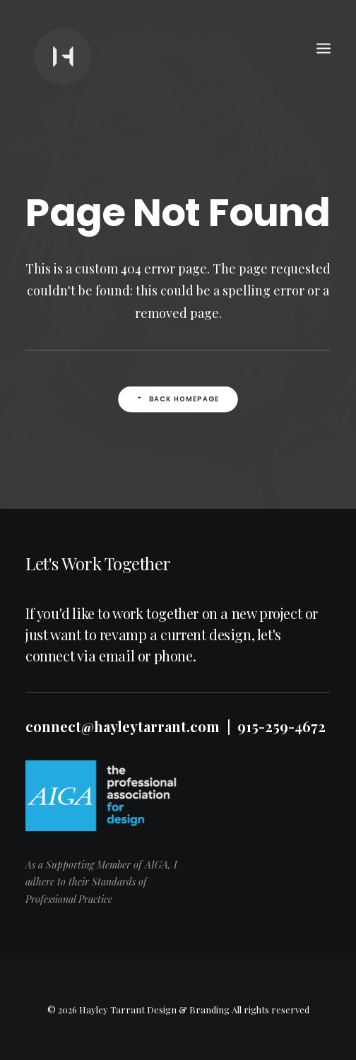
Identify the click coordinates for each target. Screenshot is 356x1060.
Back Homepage (178, 401)
